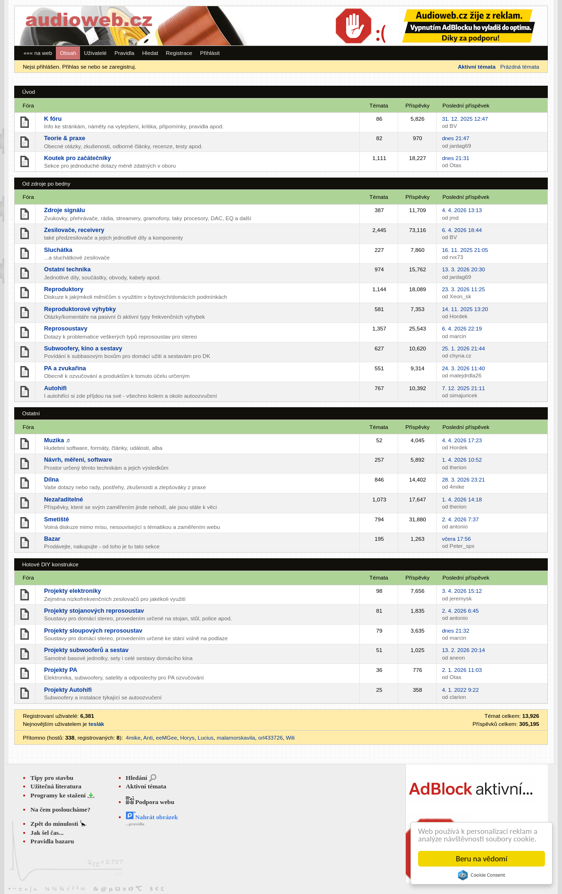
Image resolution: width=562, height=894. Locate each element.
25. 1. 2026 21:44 (463, 348)
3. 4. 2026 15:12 (462, 591)
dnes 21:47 (455, 138)
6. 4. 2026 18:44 (462, 230)
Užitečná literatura (55, 786)
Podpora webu (150, 801)
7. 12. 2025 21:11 (463, 388)
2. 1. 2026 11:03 (462, 670)
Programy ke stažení (58, 795)
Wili (290, 737)
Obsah (68, 53)
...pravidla (135, 824)
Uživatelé (95, 53)
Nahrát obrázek (152, 817)
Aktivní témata (146, 786)
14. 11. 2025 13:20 (465, 309)
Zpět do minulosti (55, 823)
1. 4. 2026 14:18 (462, 499)
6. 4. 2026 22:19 (462, 328)
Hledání (136, 777)
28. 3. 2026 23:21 (463, 479)
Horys (187, 737)
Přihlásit (210, 53)
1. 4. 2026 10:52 (462, 459)
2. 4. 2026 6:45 (460, 611)
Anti (148, 737)
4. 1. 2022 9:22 (460, 690)
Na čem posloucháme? (60, 809)
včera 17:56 (456, 539)
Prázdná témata (519, 66)
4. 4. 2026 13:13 (462, 210)
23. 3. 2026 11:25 (463, 289)
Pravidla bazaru (52, 841)
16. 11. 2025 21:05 (465, 250)
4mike (133, 737)
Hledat (150, 53)
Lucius (205, 737)
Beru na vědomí (482, 859)
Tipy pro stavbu (51, 777)
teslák (96, 724)
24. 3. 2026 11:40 (463, 368)
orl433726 (270, 737)
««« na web (38, 53)
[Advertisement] (417, 25)
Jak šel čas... (46, 832)
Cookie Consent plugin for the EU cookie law (481, 875)
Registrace (179, 53)
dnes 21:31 (455, 158)
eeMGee (166, 737)
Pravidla (124, 53)
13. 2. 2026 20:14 (463, 650)
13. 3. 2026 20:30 (463, 269)
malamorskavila (236, 737)
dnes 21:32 (455, 630)
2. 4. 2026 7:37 (460, 519)
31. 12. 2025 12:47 (465, 119)
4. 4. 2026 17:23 (462, 440)
